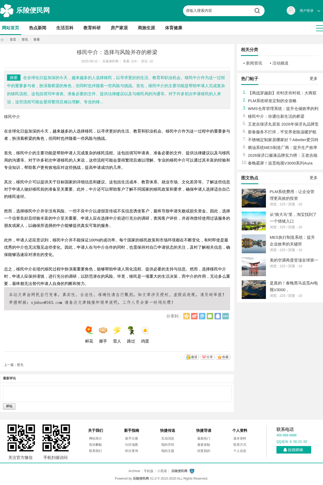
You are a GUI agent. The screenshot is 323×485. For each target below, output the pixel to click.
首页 (2, 40)
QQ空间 (186, 316)
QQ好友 (218, 316)
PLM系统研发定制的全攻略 (272, 100)
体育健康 (173, 28)
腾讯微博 (202, 316)
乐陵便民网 (33, 10)
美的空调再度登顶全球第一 (294, 260)
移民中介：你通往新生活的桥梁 (276, 116)
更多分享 (225, 316)
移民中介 (12, 116)
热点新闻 (37, 28)
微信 (210, 316)
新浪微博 (194, 316)
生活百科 (64, 28)
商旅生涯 (146, 28)
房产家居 (119, 28)
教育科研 (92, 28)
